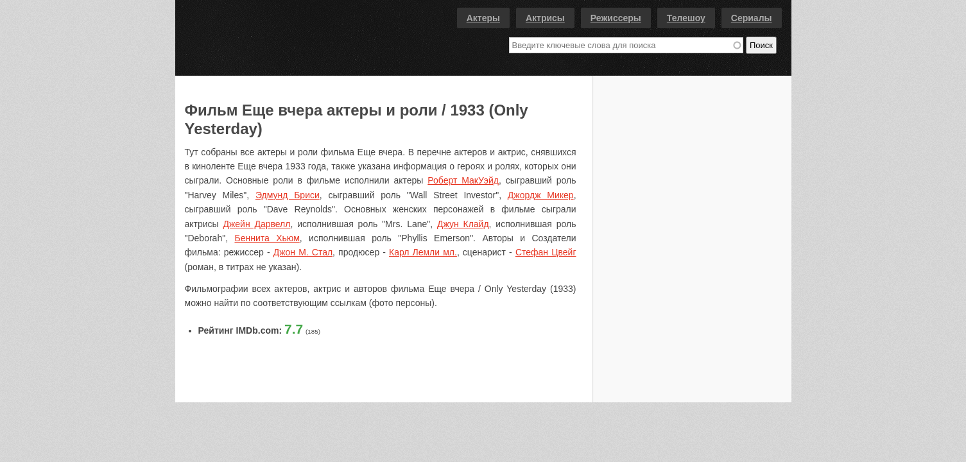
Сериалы (751, 18)
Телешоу (686, 18)
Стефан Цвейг (545, 252)
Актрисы (545, 18)
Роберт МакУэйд (463, 180)
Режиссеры (616, 18)
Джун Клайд (463, 224)
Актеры (483, 18)
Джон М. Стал (302, 252)
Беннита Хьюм (266, 238)
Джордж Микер (541, 195)
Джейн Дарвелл (256, 224)
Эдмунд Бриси (287, 195)
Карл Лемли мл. (423, 252)
